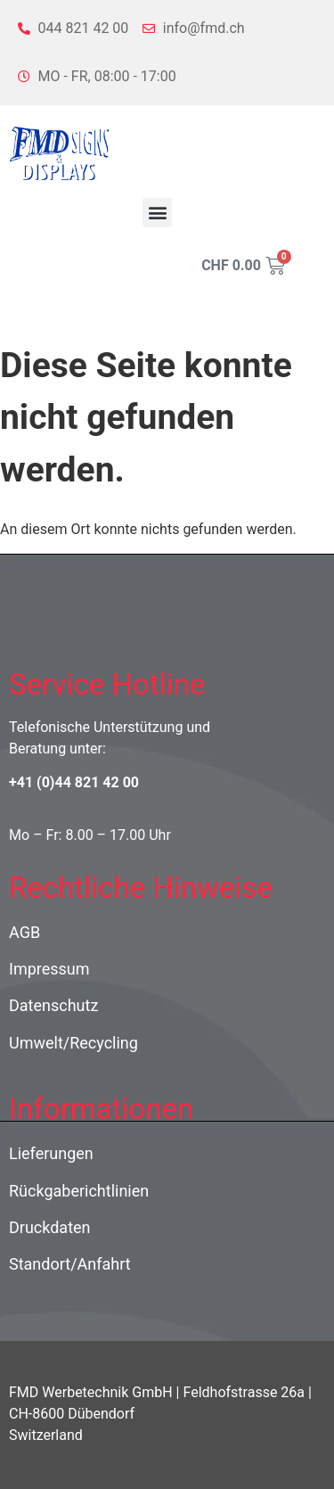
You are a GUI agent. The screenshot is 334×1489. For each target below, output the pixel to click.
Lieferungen (51, 1153)
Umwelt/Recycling (73, 1042)
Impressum (49, 968)
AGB (24, 932)
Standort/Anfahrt (70, 1264)
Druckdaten (50, 1227)
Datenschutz (53, 1005)
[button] (157, 212)
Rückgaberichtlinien (79, 1190)
